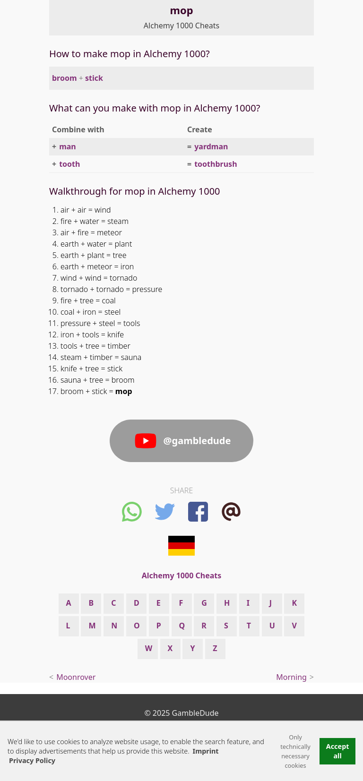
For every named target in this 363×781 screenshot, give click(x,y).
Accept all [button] (337, 751)
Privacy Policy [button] (32, 760)
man (67, 146)
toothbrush (215, 164)
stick (94, 78)
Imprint (206, 751)
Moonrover (75, 677)
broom (64, 78)
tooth (69, 164)
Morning (291, 677)
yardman (211, 146)
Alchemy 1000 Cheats (181, 25)
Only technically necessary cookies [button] (295, 751)
